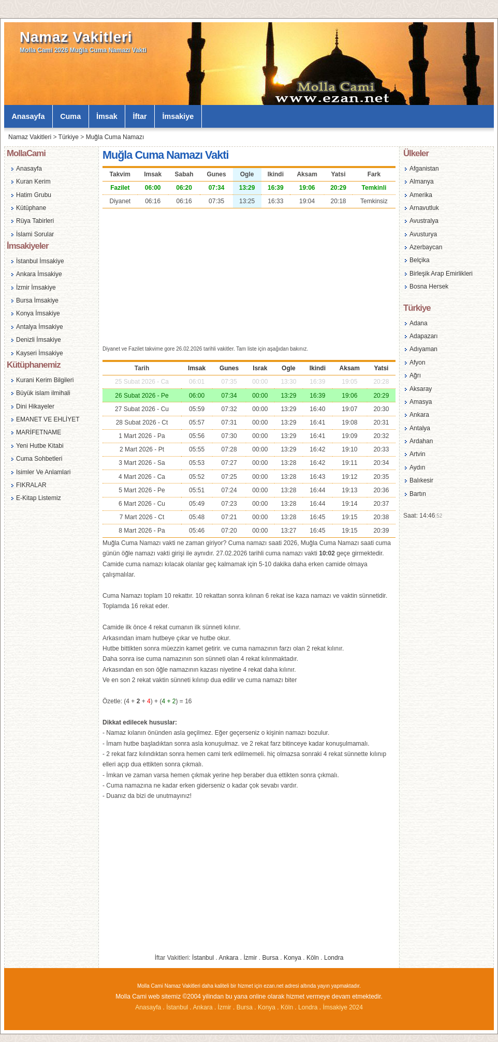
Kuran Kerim (33, 181)
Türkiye (68, 137)
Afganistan (424, 168)
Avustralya (423, 220)
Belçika (419, 260)
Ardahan (421, 441)
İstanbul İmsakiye (40, 261)
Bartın (417, 493)
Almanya (421, 181)
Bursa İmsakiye (37, 300)
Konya (292, 957)
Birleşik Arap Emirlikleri (441, 273)
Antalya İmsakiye (39, 326)
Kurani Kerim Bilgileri (45, 380)
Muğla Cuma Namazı (115, 137)
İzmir (250, 957)
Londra (333, 957)
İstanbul (203, 957)
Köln (312, 957)
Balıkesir (421, 480)
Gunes (229, 368)
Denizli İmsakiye (38, 339)
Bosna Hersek (428, 286)
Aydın (417, 467)
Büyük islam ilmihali (43, 393)
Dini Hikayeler (35, 406)
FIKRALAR (31, 485)
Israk (260, 368)
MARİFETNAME (38, 432)
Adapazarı (423, 336)
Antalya (419, 428)
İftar (140, 116)
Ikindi (318, 368)
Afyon (417, 362)
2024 (356, 1007)
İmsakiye (178, 116)
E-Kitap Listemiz (38, 498)
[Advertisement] (249, 275)
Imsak (197, 368)
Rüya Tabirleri (35, 220)
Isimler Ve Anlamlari (43, 472)
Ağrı (415, 375)
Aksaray (420, 388)
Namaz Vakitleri (76, 37)
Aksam (350, 368)
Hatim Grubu (33, 195)
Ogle (289, 368)
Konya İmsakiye (38, 313)
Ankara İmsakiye (39, 274)
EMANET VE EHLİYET (47, 419)
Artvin (417, 454)
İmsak (107, 116)
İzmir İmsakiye (36, 287)
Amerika (420, 195)
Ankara (228, 957)
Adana (418, 323)
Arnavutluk (424, 208)
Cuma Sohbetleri (39, 458)
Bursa (270, 957)
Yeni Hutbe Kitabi (40, 445)
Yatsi (381, 368)
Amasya (420, 401)
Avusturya (423, 234)
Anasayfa (28, 116)
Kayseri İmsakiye (39, 353)
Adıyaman (423, 349)
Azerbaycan (425, 247)
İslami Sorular (35, 234)
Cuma (70, 116)
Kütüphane (31, 208)
